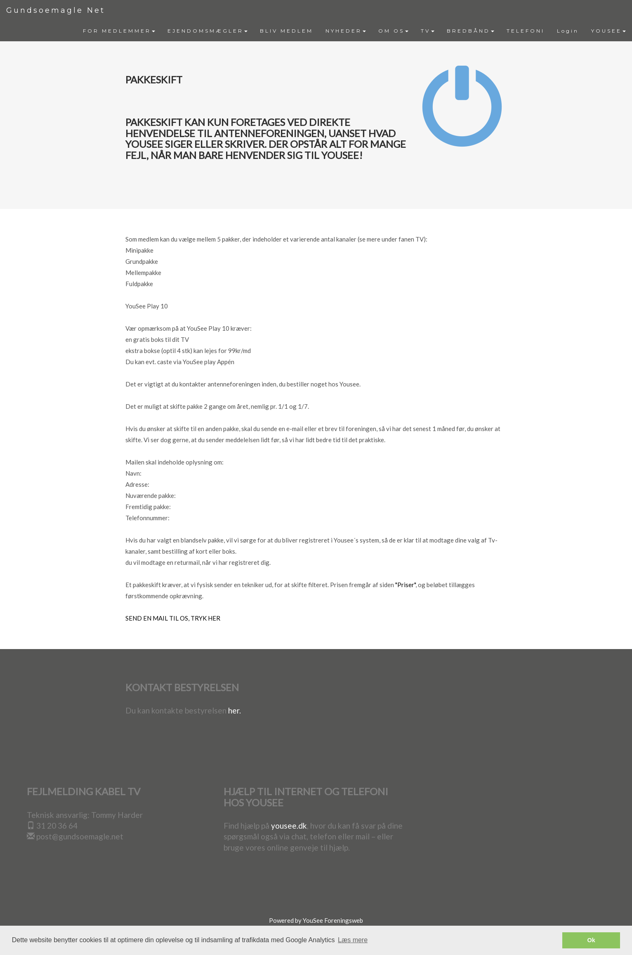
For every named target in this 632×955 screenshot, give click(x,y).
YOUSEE (608, 31)
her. (234, 710)
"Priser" (405, 584)
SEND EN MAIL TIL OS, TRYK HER (172, 618)
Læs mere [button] (353, 939)
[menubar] (354, 31)
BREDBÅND (470, 31)
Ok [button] (591, 940)
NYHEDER (345, 31)
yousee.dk (289, 825)
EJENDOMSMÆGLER (207, 31)
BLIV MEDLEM (286, 31)
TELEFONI (526, 31)
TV (427, 31)
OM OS (393, 31)
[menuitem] (119, 31)
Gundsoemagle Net (55, 10)
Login (568, 31)
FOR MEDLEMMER (119, 31)
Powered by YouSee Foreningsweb (316, 920)
